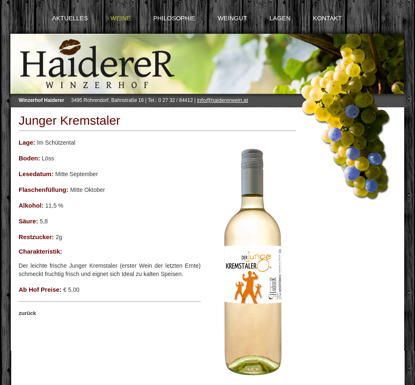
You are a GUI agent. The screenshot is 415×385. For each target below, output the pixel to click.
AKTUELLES (70, 18)
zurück (27, 313)
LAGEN (280, 18)
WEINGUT (232, 18)
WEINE (120, 18)
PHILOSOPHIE (174, 18)
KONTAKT (327, 18)
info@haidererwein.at (222, 100)
